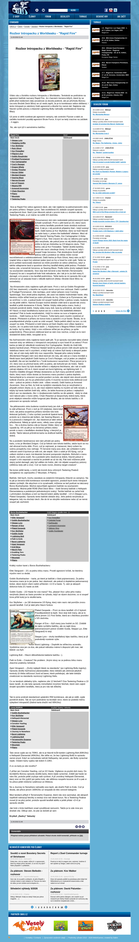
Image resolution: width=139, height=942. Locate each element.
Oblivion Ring (54, 528)
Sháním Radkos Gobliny (101, 304)
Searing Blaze (18, 178)
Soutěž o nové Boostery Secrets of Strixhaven (27, 855)
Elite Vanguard (18, 518)
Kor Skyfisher (18, 146)
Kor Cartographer (19, 162)
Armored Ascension (20, 188)
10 (62, 907)
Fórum (43, 8)
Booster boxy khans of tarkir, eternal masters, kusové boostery (109, 284)
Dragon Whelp (18, 167)
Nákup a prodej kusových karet (103, 169)
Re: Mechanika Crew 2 (101, 133)
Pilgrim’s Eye (17, 154)
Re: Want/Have (98, 295)
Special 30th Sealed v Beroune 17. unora (107, 183)
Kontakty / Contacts (33, 938)
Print (80, 826)
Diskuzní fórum (101, 104)
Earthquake (53, 523)
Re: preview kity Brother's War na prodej (107, 252)
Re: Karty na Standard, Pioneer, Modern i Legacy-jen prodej (110, 173)
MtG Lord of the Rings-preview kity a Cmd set (109, 212)
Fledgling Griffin (19, 143)
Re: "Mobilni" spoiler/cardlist (103, 152)
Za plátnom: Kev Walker (63, 871)
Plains (14, 194)
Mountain (16, 196)
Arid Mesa (16, 547)
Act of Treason (18, 183)
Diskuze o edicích (99, 150)
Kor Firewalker (18, 151)
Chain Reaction (18, 191)
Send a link (76, 826)
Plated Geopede (18, 528)
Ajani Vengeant (18, 544)
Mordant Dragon (19, 175)
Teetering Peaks (18, 199)
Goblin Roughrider (20, 156)
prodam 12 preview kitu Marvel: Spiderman (108, 124)
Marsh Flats (17, 550)
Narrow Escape (18, 180)
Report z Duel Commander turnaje (69, 853)
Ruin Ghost (16, 148)
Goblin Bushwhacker (21, 520)
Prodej (95, 262)
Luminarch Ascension (57, 526)
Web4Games (98, 938)
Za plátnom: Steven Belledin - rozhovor (26, 873)
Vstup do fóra (121, 311)
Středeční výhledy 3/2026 (24, 888)
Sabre (115, 938)
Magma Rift (16, 186)
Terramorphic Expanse (21, 740)
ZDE (81, 836)
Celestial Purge (55, 520)
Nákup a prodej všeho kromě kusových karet (108, 122)
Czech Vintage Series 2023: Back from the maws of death (110, 242)
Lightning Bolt (18, 536)
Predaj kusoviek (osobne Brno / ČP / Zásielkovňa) (111, 221)
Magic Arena (97, 141)
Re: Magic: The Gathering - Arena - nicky (107, 143)
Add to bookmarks (83, 826)
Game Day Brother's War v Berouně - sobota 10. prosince (110, 273)
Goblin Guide (17, 534)
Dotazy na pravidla (99, 112)
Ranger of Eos (18, 526)
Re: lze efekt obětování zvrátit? (104, 193)
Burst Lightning (18, 542)
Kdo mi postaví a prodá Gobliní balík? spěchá (109, 162)
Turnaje (97, 22)
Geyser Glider (18, 172)
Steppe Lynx (17, 140)
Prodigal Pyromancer (21, 159)
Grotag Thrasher (19, 170)
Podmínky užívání (75, 938)
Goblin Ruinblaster (56, 531)
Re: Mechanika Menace (101, 114)
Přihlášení (37, 8)
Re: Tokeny (97, 202)
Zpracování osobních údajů (54, 938)
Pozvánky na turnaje (100, 181)
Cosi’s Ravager (18, 164)
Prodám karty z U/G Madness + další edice (108, 231)
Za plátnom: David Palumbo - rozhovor (66, 890)
